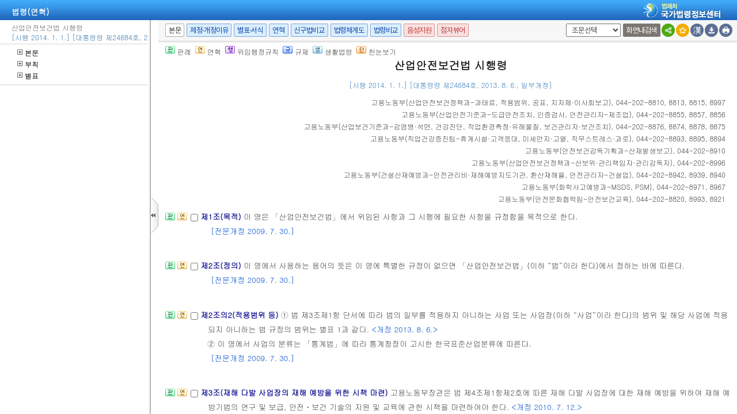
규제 (296, 51)
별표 (28, 75)
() (491, 102)
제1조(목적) (222, 216)
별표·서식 (250, 30)
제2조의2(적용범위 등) (240, 314)
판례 (178, 51)
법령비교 (386, 30)
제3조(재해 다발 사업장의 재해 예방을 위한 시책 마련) (295, 392)
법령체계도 (349, 30)
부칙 (28, 64)
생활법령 (332, 51)
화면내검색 (641, 30)
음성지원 (419, 30)
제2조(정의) (222, 265)
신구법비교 (309, 30)
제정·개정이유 (209, 30)
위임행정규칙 (252, 51)
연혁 (278, 30)
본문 (28, 52)
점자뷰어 (452, 30)
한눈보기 (376, 51)
